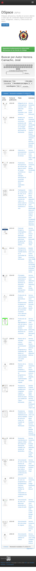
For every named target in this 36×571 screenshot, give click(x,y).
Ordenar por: (7, 81)
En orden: (29, 81)
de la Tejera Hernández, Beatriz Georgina (32, 125)
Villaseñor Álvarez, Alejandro (31, 282)
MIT (26, 562)
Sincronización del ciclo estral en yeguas (22, 523)
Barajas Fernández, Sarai (32, 170)
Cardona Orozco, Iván (31, 528)
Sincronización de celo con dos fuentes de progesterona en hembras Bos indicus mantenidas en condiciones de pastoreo (22, 467)
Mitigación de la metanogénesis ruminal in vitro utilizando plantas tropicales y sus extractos (22, 108)
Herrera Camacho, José (31, 105)
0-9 (7, 65)
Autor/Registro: (11, 86)
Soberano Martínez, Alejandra (31, 223)
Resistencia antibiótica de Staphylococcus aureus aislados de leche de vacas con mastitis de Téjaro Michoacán (22, 418)
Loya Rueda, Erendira (31, 288)
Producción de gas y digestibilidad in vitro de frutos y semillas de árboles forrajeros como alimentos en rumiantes (22, 326)
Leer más (5, 25)
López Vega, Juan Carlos (32, 157)
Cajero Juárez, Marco (31, 191)
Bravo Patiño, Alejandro (31, 197)
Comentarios (10, 564)
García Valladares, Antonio (32, 346)
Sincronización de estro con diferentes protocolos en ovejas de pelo (22, 503)
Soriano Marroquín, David (32, 333)
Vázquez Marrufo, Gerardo (31, 302)
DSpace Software (6, 562)
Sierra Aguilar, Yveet (31, 242)
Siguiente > (30, 95)
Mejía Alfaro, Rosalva (32, 261)
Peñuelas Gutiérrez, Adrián (31, 270)
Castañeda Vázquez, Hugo (32, 137)
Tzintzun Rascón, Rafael (31, 132)
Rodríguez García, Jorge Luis (32, 405)
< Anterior (5, 93)
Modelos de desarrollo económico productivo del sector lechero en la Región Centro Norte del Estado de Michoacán (22, 125)
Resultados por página (21, 83)
